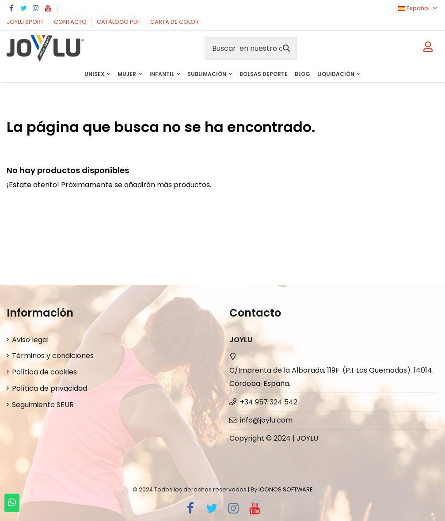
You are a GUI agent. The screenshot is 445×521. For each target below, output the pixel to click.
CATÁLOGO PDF (119, 22)
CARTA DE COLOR (174, 22)
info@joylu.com (266, 420)
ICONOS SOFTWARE (285, 489)
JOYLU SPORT (26, 22)
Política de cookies (44, 372)
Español (418, 8)
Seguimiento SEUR (43, 405)
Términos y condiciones (53, 356)
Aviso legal (30, 340)
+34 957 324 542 (268, 402)
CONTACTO (71, 22)
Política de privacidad (49, 388)
